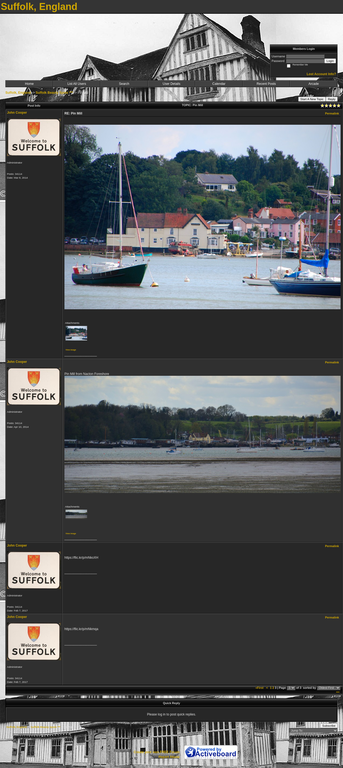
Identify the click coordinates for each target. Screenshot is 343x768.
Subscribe (328, 725)
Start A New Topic (312, 99)
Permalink (332, 113)
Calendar (218, 84)
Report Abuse (169, 757)
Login (330, 60)
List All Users (76, 84)
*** (337, 692)
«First (260, 687)
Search (124, 84)
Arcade (313, 84)
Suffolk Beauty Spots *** (54, 93)
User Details (171, 84)
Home (29, 84)
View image (71, 350)
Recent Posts (266, 84)
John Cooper (17, 112)
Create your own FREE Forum (157, 752)
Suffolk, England (18, 93)
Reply (331, 99)
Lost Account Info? (321, 74)
